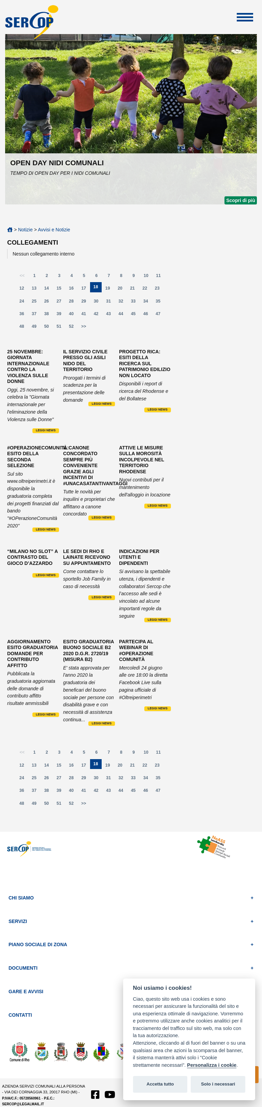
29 (85, 303)
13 (36, 290)
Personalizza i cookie (211, 1065)
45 (135, 315)
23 (159, 290)
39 (61, 315)
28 (73, 303)
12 (23, 290)
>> (83, 326)
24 (23, 303)
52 (73, 328)
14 (48, 290)
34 (147, 303)
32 (122, 303)
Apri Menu (245, 17)
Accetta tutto (160, 1084)
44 (122, 315)
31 (110, 303)
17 (85, 290)
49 (36, 328)
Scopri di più (240, 200)
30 (98, 303)
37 (36, 315)
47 (160, 315)
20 (122, 290)
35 (160, 303)
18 (97, 288)
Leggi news (46, 430)
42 (98, 315)
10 (148, 277)
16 (73, 290)
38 (48, 315)
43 (110, 315)
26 (48, 303)
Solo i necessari (218, 1084)
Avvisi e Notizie (54, 229)
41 (85, 315)
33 (135, 303)
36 (23, 315)
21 (134, 290)
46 (147, 315)
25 (36, 303)
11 (160, 277)
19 (109, 290)
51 (61, 328)
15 (61, 290)
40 (73, 315)
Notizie (25, 229)
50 (48, 328)
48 (23, 328)
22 (147, 290)
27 (61, 303)
